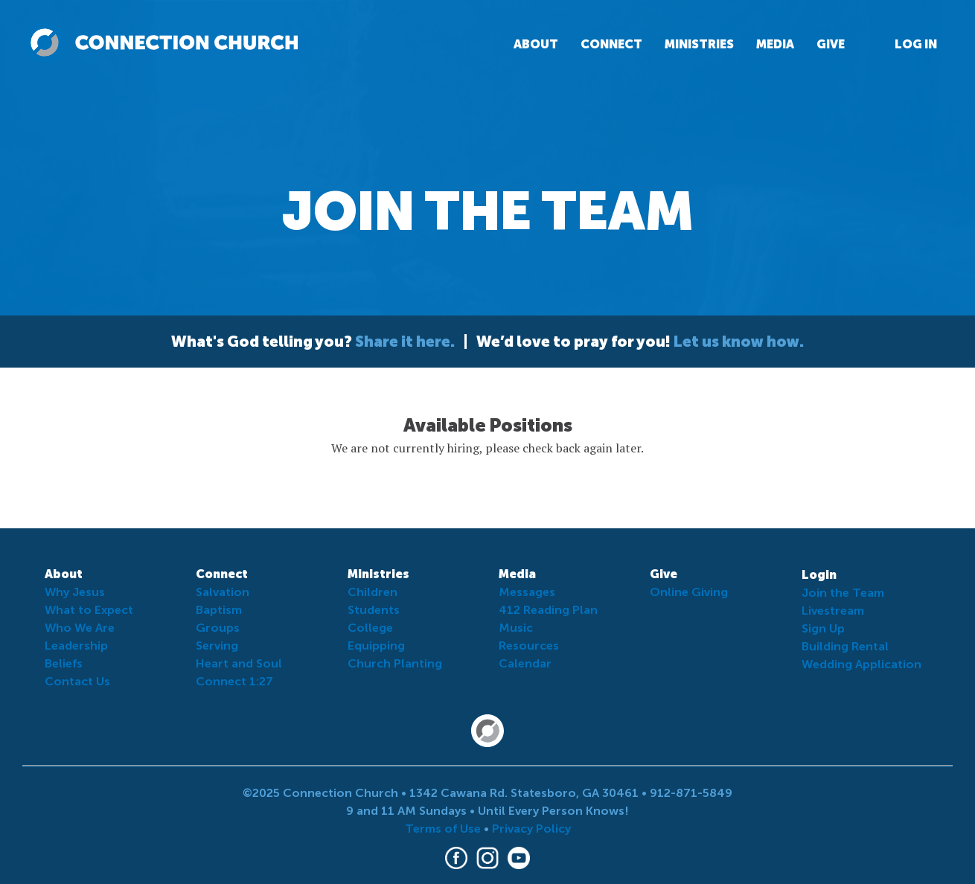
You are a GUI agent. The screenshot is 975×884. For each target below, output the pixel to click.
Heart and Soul (239, 663)
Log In (916, 44)
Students (374, 610)
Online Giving (689, 592)
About (536, 44)
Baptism (219, 610)
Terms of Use (443, 828)
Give (830, 44)
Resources (529, 645)
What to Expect (89, 610)
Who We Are (80, 628)
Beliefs (64, 663)
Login (819, 575)
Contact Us (77, 681)
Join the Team (843, 593)
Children (372, 592)
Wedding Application (861, 664)
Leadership (76, 645)
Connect (611, 44)
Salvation (222, 592)
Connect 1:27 (234, 681)
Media (775, 44)
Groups (218, 628)
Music (516, 628)
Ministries (699, 44)
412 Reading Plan (548, 610)
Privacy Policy (531, 828)
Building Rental (845, 646)
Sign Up (823, 628)
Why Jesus (75, 592)
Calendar (525, 663)
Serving (217, 645)
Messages (527, 592)
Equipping (376, 645)
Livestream (833, 610)
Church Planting (395, 663)
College (370, 628)
